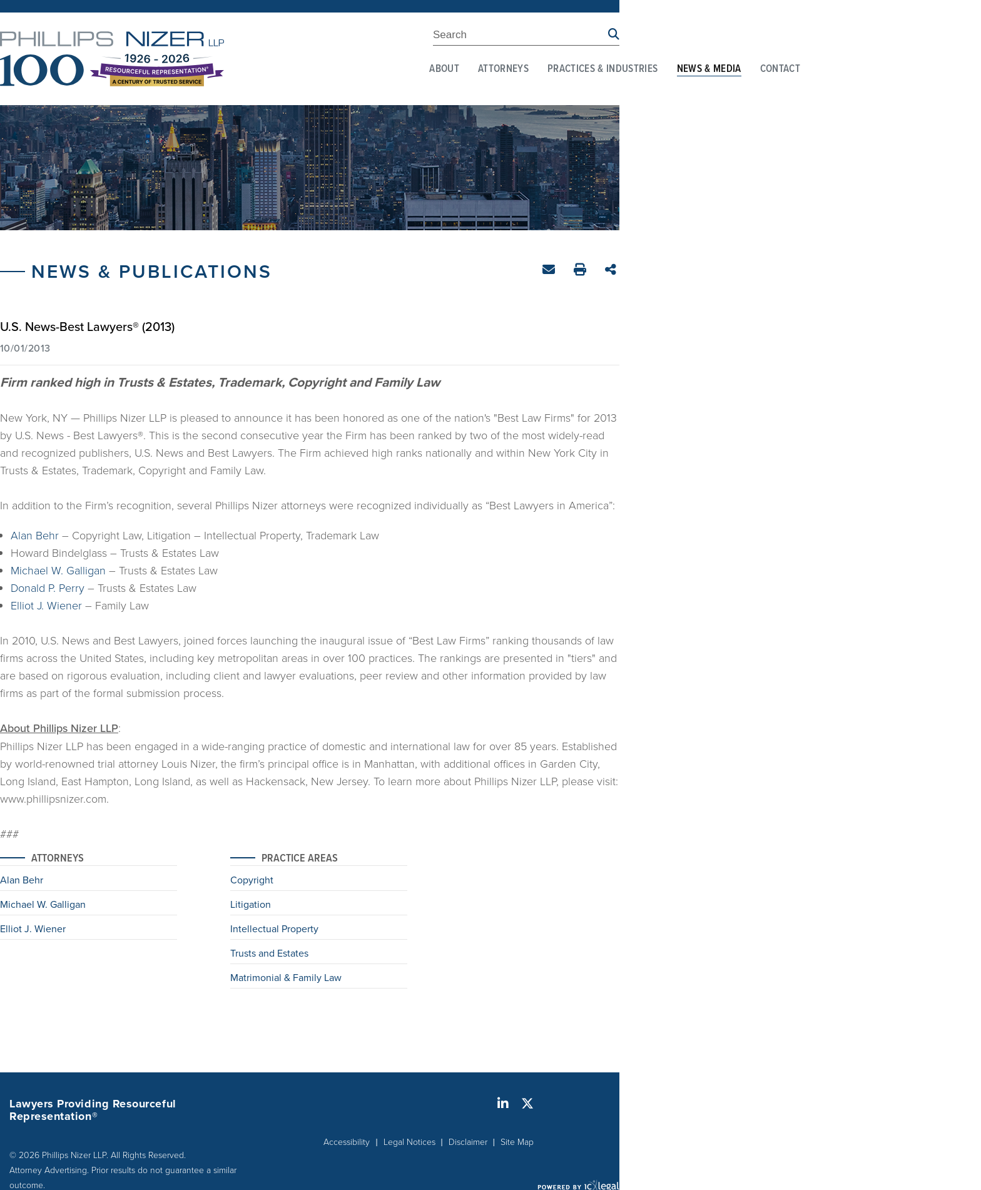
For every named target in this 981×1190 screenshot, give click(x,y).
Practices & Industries (602, 69)
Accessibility (346, 1141)
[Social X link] (527, 1103)
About (444, 69)
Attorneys (503, 69)
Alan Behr (35, 534)
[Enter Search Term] (520, 37)
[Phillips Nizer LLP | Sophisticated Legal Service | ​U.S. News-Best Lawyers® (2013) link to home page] (112, 58)
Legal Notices (409, 1141)
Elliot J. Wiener (46, 605)
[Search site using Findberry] (613, 34)
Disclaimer (468, 1141)
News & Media (709, 69)
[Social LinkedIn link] (503, 1103)
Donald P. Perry (47, 587)
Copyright (251, 881)
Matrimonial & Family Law (286, 978)
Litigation (250, 905)
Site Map (517, 1141)
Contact (780, 69)
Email (550, 271)
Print (581, 271)
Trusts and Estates (269, 954)
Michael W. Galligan (58, 569)
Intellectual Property (274, 929)
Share (612, 270)
